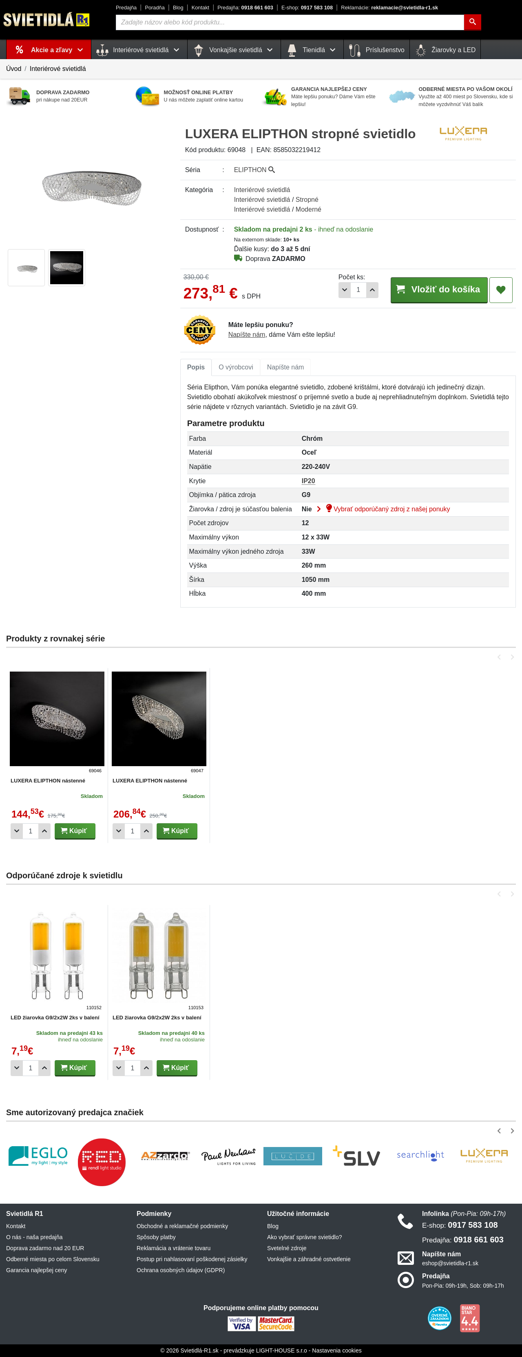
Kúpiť (74, 830)
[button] (500, 657)
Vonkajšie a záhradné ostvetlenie (309, 1259)
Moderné (308, 209)
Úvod (13, 68)
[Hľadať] (472, 22)
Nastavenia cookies (336, 1350)
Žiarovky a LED (445, 50)
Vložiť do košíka (437, 290)
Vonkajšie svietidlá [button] (234, 50)
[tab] (196, 367)
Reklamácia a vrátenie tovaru (173, 1248)
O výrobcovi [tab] (236, 367)
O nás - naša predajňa (34, 1237)
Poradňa (154, 7)
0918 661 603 (245, 7)
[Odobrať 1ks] (342, 290)
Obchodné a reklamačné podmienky (182, 1226)
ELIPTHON (254, 169)
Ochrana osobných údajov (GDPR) (181, 1270)
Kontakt (200, 7)
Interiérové (262, 189)
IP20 (308, 480)
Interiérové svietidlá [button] (139, 50)
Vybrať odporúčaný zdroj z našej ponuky (382, 509)
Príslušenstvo (376, 50)
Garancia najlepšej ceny (36, 1270)
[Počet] (355, 290)
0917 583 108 (307, 7)
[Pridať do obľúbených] (501, 290)
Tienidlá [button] (312, 50)
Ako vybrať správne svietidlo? (304, 1237)
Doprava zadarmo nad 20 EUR (45, 1248)
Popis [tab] (196, 367)
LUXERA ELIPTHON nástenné (48, 781)
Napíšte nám (246, 334)
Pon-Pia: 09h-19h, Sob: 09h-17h (463, 1285)
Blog (178, 7)
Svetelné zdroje (287, 1248)
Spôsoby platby (156, 1237)
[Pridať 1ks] (369, 290)
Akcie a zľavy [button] (58, 49)
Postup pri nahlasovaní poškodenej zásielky (192, 1259)
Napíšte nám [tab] (285, 367)
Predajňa (126, 7)
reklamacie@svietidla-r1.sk (389, 7)
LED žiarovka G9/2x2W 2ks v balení (55, 1017)
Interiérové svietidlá (58, 68)
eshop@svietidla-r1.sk (450, 1263)
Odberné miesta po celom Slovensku (53, 1259)
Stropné (307, 199)
